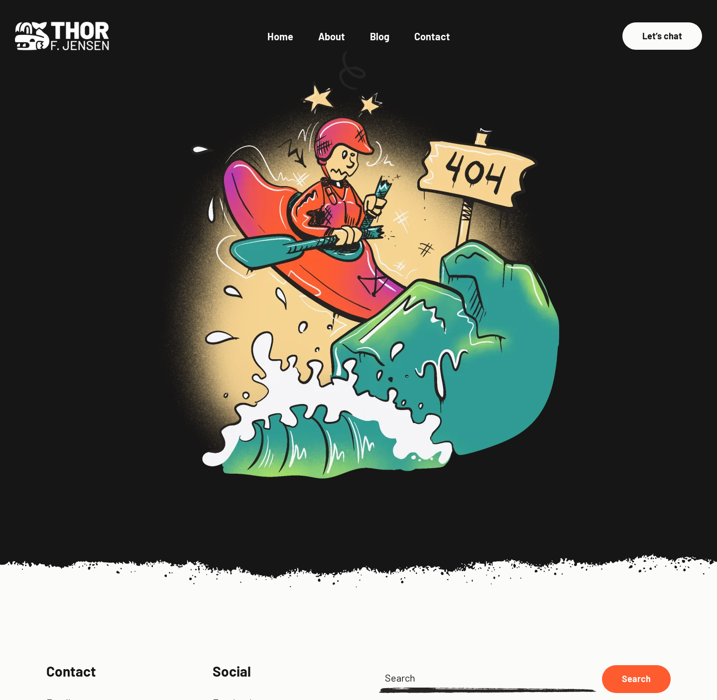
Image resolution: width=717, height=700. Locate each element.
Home (280, 36)
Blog (379, 36)
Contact (432, 36)
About (331, 36)
